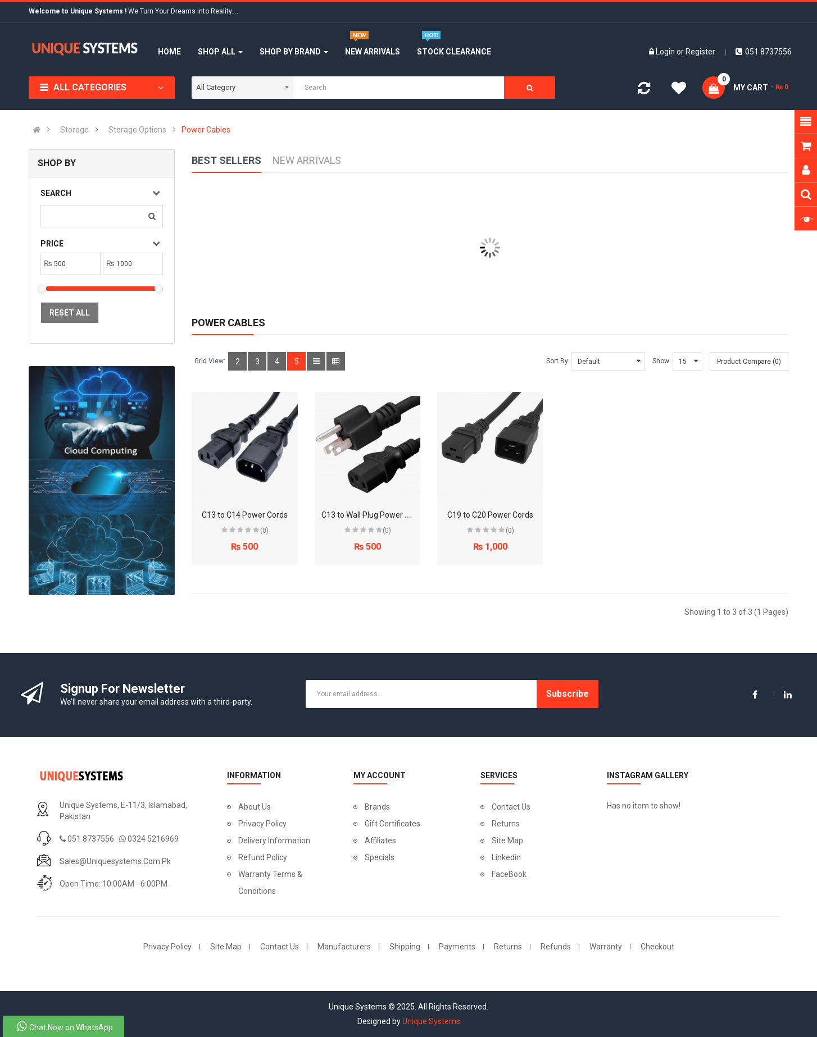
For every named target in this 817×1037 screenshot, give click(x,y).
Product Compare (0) (749, 362)
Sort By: (558, 361)
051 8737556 (764, 51)
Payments (457, 946)
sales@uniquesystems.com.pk (115, 861)
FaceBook (509, 874)
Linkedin (506, 857)
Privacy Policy (262, 823)
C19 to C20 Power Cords (490, 514)
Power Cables (205, 130)
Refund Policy (262, 857)
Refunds (556, 946)
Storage (74, 130)
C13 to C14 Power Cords (245, 514)
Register (700, 51)
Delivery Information (274, 840)
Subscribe (567, 693)
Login (666, 51)
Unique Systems (431, 1021)
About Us (254, 806)
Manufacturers (344, 946)
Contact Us (511, 806)
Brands (377, 806)
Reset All (69, 312)
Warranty (605, 946)
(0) (264, 531)
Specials (379, 857)
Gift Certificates (392, 823)
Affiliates (380, 840)
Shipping (404, 946)
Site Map (507, 840)
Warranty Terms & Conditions (270, 883)
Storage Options (137, 130)
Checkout (657, 946)
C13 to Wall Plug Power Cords (373, 514)
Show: (661, 361)
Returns (506, 823)
